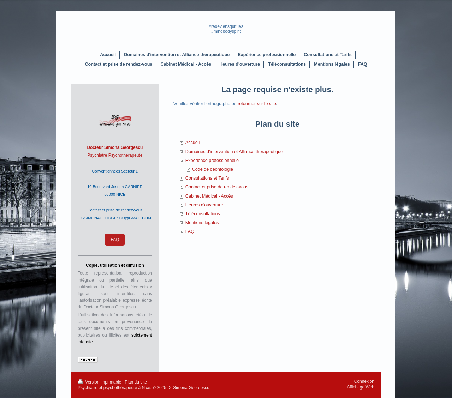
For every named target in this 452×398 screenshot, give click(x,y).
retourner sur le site (257, 103)
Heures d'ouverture (204, 205)
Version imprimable (100, 382)
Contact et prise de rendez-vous (217, 187)
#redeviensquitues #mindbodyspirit (226, 29)
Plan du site (136, 382)
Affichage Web (360, 387)
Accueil (192, 142)
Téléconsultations (202, 213)
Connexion (364, 381)
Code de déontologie (212, 169)
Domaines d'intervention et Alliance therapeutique (234, 151)
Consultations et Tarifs (207, 178)
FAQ (189, 231)
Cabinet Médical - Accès (209, 196)
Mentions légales (202, 222)
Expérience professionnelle (212, 160)
